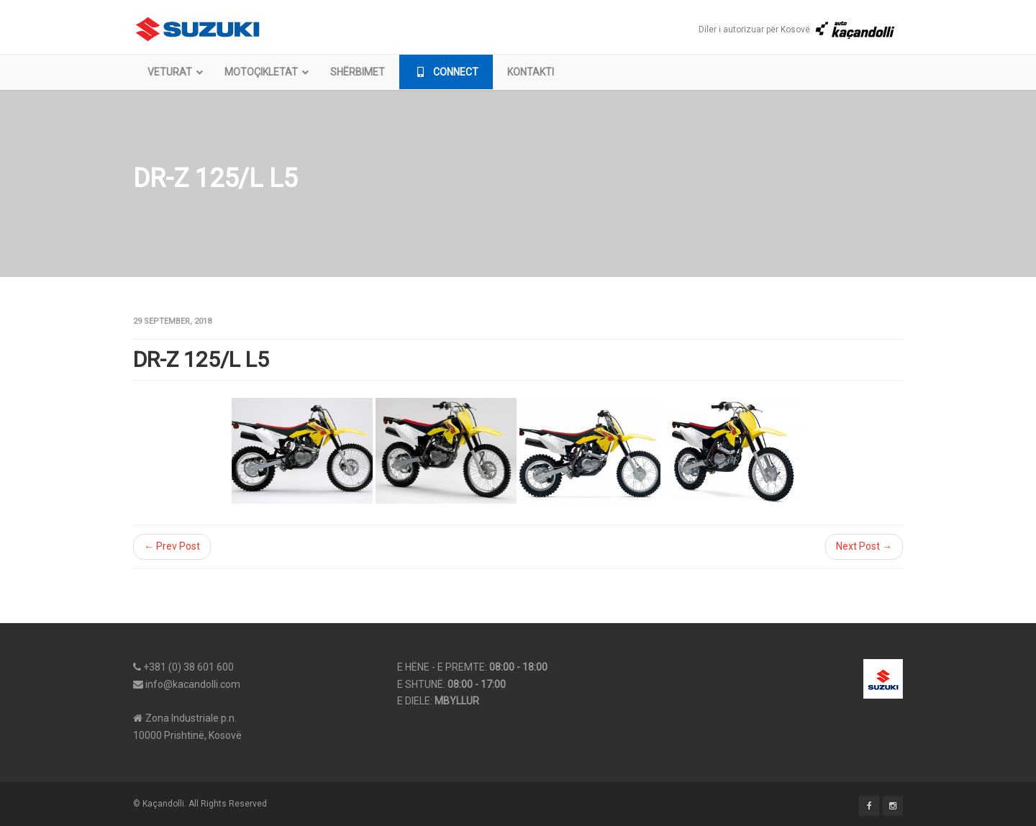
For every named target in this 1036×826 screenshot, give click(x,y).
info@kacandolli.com (192, 684)
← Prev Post (172, 546)
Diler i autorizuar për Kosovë (797, 29)
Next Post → (864, 546)
